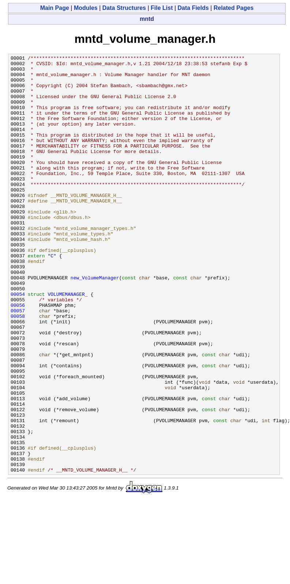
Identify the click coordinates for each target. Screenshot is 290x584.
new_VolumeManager (95, 322)
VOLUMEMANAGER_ (67, 342)
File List (162, 8)
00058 (18, 368)
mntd (147, 19)
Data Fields (193, 8)
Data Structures (124, 8)
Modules (86, 8)
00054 (18, 342)
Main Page (54, 8)
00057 (18, 362)
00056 (18, 355)
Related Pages (233, 8)
